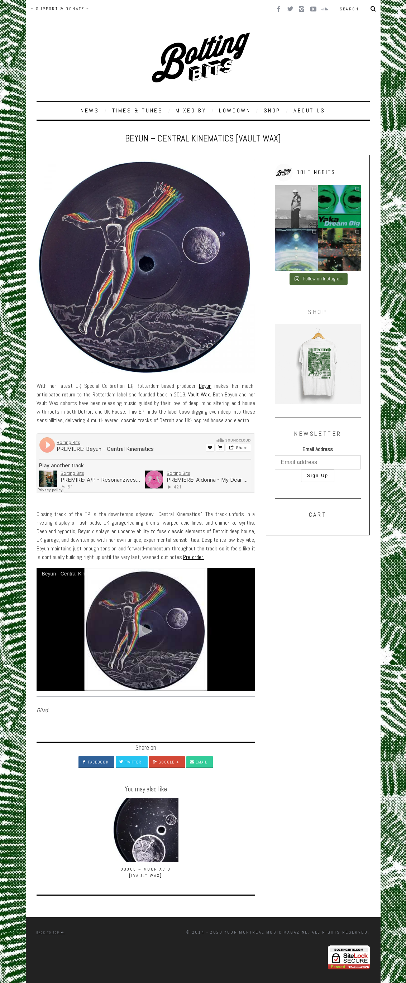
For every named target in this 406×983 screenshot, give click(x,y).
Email (198, 762)
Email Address (317, 449)
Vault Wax (199, 394)
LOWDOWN (234, 110)
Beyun (205, 386)
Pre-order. (193, 557)
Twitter (130, 762)
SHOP (272, 110)
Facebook (95, 762)
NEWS (90, 110)
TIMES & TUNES (137, 110)
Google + (166, 762)
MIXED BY (191, 110)
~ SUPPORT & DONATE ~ (60, 8)
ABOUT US (309, 110)
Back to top (51, 932)
